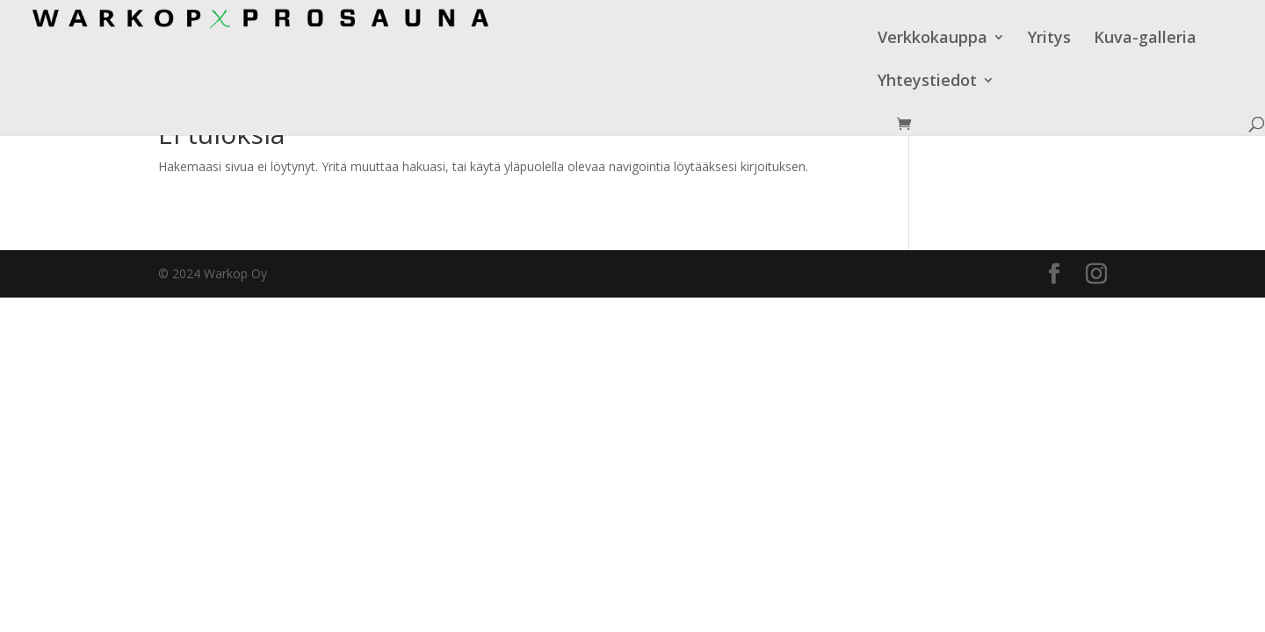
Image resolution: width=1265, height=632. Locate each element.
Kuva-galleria (917, 39)
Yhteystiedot (1041, 39)
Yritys (821, 39)
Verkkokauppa (705, 39)
